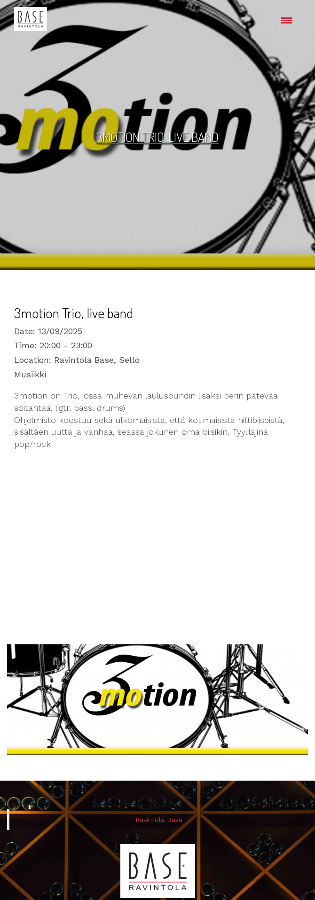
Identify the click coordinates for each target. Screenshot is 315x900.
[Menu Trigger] (286, 20)
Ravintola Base (158, 819)
